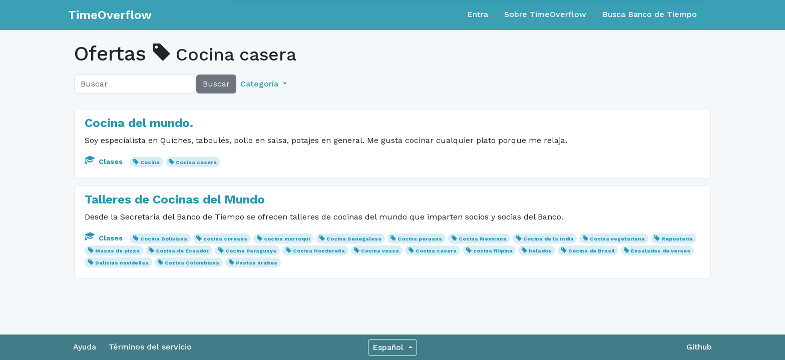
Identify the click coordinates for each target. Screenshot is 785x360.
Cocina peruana (420, 239)
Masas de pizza (117, 251)
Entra (477, 14)
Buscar (216, 83)
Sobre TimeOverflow (545, 14)
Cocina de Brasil (591, 251)
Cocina (150, 162)
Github (699, 347)
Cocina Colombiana (192, 263)
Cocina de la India (548, 239)
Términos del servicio (150, 347)
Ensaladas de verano (660, 251)
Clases (105, 162)
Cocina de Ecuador (182, 251)
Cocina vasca (380, 251)
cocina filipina (493, 251)
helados (540, 251)
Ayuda (84, 347)
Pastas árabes (256, 263)
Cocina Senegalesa (353, 239)
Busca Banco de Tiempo (649, 14)
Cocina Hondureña (319, 251)
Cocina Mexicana (483, 239)
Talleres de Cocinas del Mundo (175, 199)
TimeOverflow (110, 15)
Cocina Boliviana (163, 239)
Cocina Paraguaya (250, 251)
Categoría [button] (260, 83)
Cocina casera (196, 162)
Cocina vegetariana (617, 239)
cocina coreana (225, 239)
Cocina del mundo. (139, 123)
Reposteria (677, 239)
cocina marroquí (287, 239)
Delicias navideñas (122, 263)
